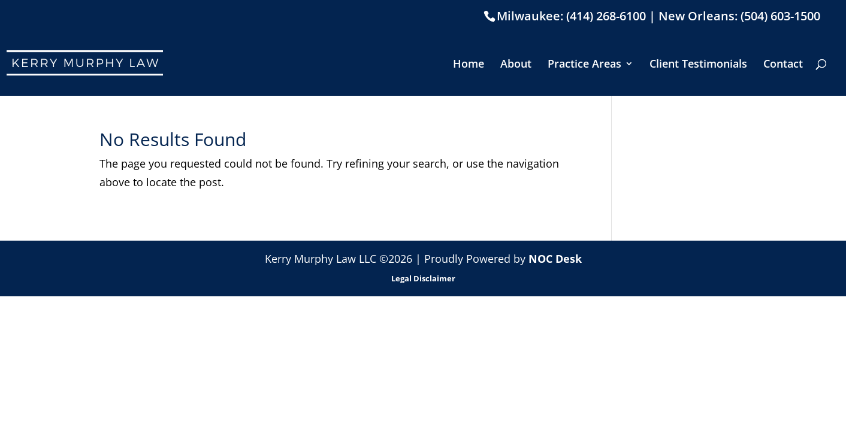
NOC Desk (555, 258)
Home (468, 65)
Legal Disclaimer (423, 278)
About (515, 65)
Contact (783, 65)
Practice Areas (584, 65)
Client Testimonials (698, 65)
